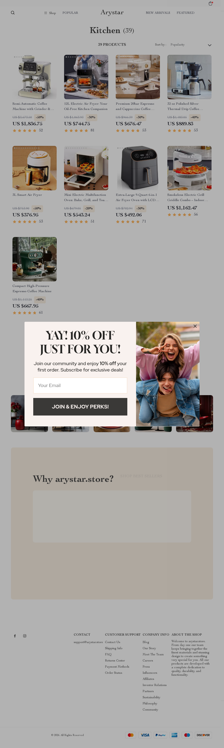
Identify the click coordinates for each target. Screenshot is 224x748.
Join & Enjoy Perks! (80, 406)
